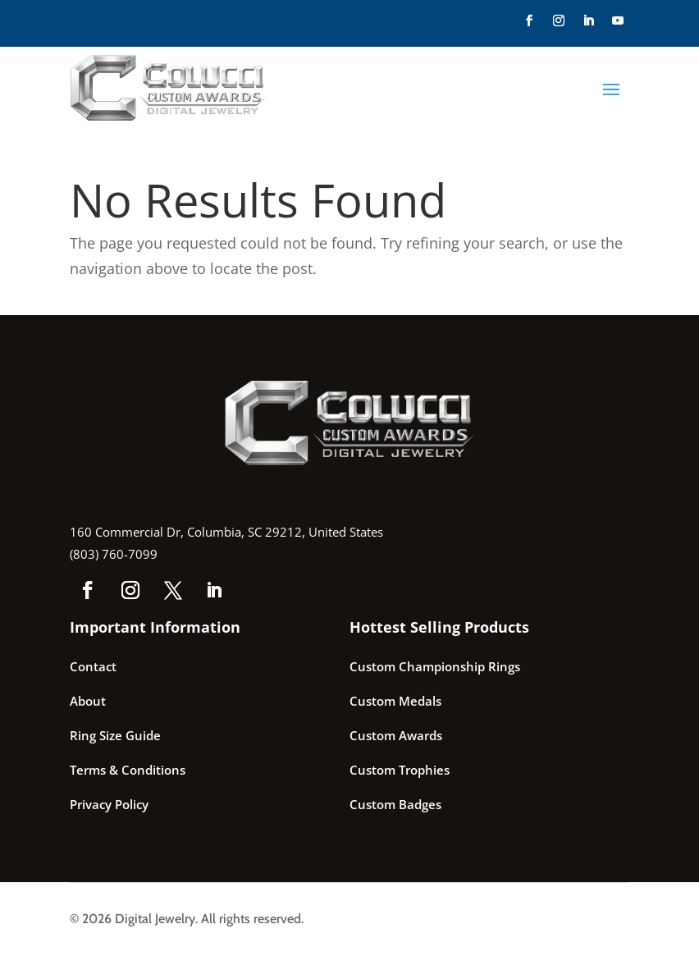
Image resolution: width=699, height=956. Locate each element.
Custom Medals (395, 701)
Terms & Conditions (127, 770)
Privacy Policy (109, 804)
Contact (93, 666)
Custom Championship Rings (435, 666)
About (88, 701)
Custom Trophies (400, 770)
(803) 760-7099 (114, 554)
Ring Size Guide (115, 735)
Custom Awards (396, 735)
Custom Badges (395, 804)
